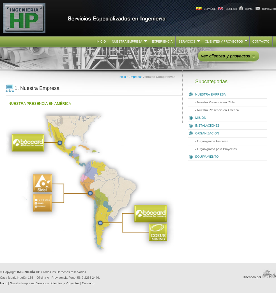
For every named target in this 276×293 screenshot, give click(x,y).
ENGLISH (231, 9)
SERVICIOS (189, 41)
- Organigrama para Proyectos (216, 149)
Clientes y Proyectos (65, 283)
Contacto (88, 283)
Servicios (42, 283)
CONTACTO (269, 9)
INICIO (101, 41)
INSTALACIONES (207, 125)
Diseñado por (259, 277)
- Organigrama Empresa (211, 141)
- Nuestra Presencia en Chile (215, 102)
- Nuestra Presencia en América (217, 110)
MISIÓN (200, 117)
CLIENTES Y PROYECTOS (226, 41)
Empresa (134, 76)
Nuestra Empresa (22, 283)
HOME (249, 9)
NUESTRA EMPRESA (129, 41)
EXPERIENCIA (162, 41)
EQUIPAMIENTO (207, 156)
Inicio (122, 76)
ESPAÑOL (210, 9)
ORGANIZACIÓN (207, 133)
